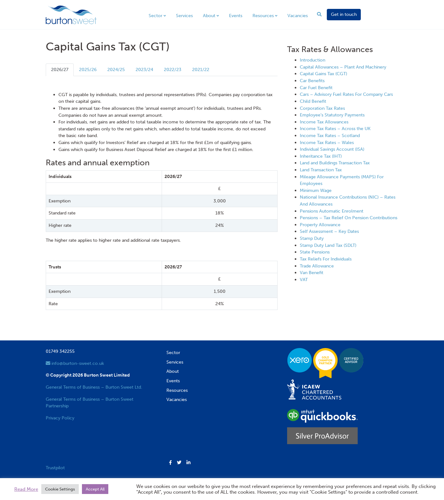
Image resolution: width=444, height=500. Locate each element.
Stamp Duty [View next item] (312, 238)
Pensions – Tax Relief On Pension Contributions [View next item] (348, 217)
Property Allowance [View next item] (320, 224)
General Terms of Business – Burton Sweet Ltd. (94, 387)
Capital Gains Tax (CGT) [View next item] (323, 73)
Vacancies (297, 15)
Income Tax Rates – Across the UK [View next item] (335, 128)
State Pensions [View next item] (315, 252)
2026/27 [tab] (59, 69)
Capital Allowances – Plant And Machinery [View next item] (343, 67)
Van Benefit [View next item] (311, 272)
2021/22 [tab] (200, 69)
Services (184, 15)
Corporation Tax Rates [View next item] (322, 108)
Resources (263, 15)
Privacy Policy (60, 418)
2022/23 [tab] (172, 69)
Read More (26, 489)
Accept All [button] (95, 489)
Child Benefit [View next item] (313, 101)
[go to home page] (71, 14)
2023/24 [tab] (144, 69)
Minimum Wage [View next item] (316, 190)
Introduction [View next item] (312, 60)
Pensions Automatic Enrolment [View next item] (331, 211)
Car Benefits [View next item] (312, 80)
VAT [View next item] (304, 279)
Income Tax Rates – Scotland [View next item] (330, 135)
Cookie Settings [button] (60, 489)
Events (235, 15)
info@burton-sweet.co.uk (75, 363)
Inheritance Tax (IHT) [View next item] (321, 156)
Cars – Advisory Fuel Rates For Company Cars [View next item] (346, 94)
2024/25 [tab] (116, 69)
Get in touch (344, 14)
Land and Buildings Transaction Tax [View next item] (335, 163)
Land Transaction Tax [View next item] (321, 170)
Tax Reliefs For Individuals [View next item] (326, 259)
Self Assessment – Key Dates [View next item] (329, 231)
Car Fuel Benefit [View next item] (316, 87)
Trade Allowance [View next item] (317, 266)
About (209, 15)
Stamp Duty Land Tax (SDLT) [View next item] (328, 245)
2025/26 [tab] (88, 69)
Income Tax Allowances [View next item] (324, 122)
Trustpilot (55, 467)
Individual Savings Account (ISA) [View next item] (332, 149)
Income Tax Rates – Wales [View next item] (327, 142)
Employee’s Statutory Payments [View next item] (332, 115)
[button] (170, 462)
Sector (155, 15)
